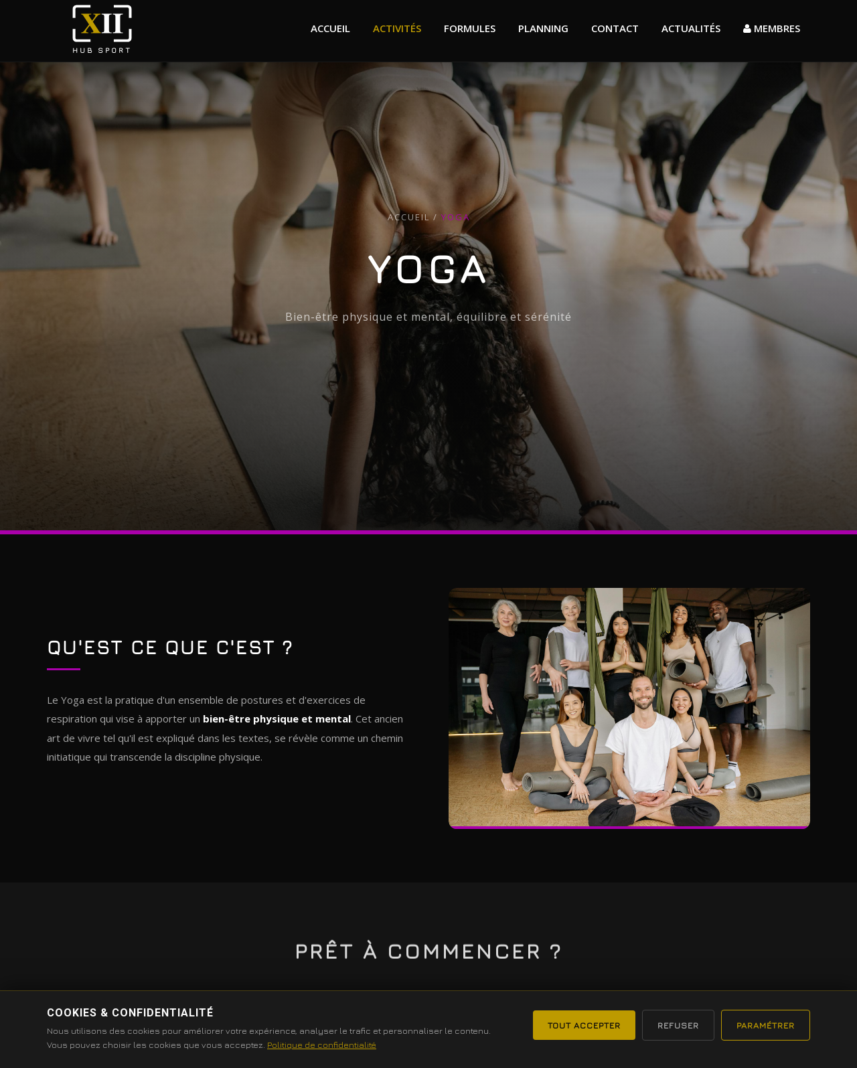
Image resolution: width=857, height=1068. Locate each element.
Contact (615, 28)
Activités (397, 28)
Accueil (330, 28)
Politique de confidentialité (321, 1044)
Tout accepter (584, 1025)
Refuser (678, 1025)
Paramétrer (765, 1025)
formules (469, 28)
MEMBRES (771, 28)
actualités (690, 28)
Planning (543, 28)
